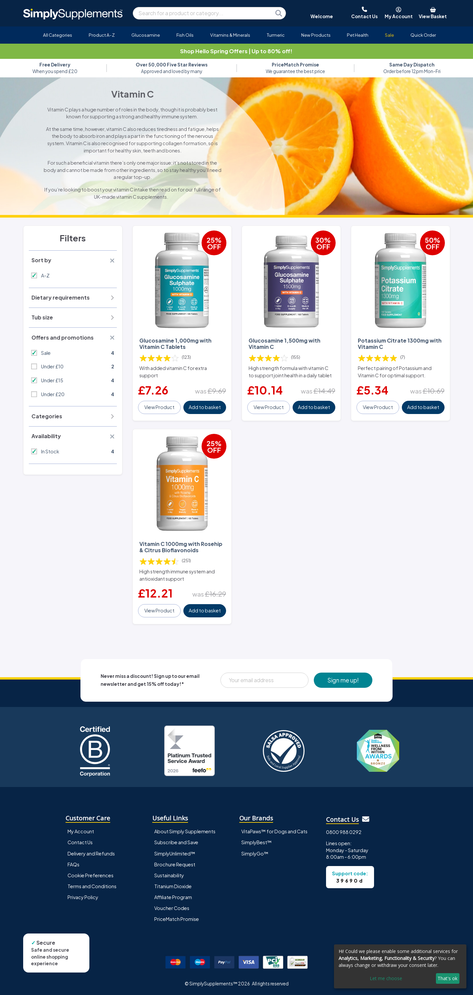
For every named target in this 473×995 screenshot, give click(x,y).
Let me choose (386, 978)
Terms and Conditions (92, 886)
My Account (81, 831)
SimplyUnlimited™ (174, 853)
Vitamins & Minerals (230, 35)
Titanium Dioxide (173, 886)
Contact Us (80, 842)
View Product (159, 407)
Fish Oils (185, 35)
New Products (316, 35)
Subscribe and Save (176, 842)
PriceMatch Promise (176, 919)
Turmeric (276, 35)
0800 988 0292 (343, 832)
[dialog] (400, 966)
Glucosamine (145, 35)
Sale (389, 35)
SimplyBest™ (256, 842)
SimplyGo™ (254, 853)
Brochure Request (174, 864)
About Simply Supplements (184, 831)
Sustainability (169, 875)
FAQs (73, 864)
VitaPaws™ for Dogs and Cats (274, 831)
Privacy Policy (83, 897)
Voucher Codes (171, 908)
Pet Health (357, 35)
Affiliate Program (173, 897)
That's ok (447, 978)
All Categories (57, 35)
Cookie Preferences (91, 875)
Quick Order (423, 35)
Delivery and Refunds (91, 853)
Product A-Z (102, 35)
